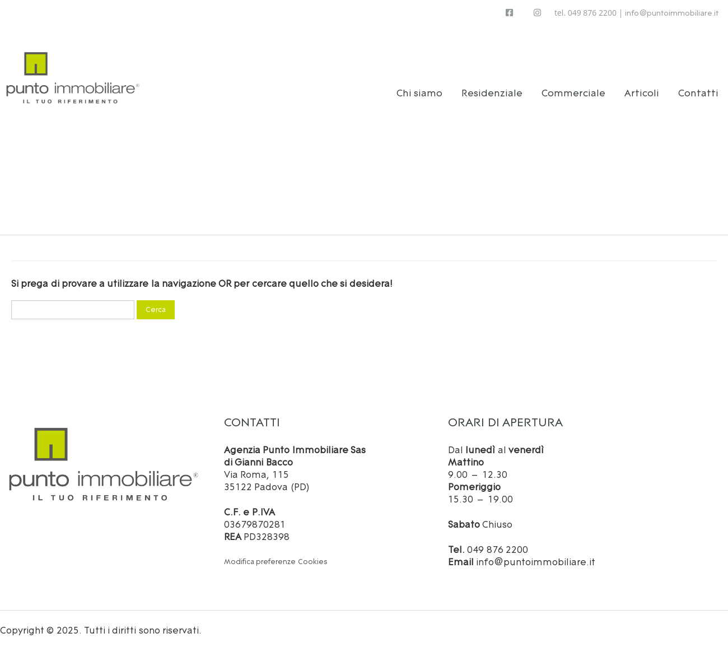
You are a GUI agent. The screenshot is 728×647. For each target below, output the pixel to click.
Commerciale (573, 90)
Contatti (698, 90)
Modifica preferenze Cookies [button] (276, 559)
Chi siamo (419, 90)
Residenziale (491, 90)
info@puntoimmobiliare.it (671, 13)
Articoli (641, 90)
